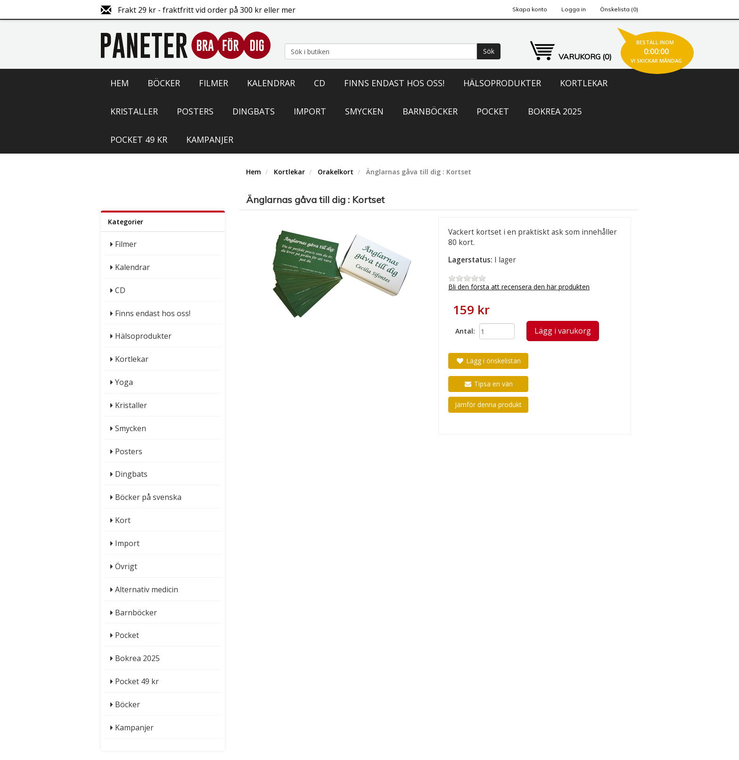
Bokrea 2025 (555, 111)
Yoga (124, 382)
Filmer (213, 83)
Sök (488, 51)
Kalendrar (271, 83)
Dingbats (253, 111)
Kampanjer (209, 139)
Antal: (463, 331)
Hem (119, 83)
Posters (195, 111)
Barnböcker (430, 111)
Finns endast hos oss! (394, 83)
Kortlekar (584, 83)
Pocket (492, 111)
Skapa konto (529, 9)
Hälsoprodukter (502, 83)
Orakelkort (335, 171)
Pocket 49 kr (138, 139)
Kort (123, 520)
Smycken (364, 111)
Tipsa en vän (488, 383)
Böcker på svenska (148, 497)
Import (310, 111)
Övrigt (126, 566)
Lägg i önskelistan (488, 360)
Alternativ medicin (146, 589)
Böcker (164, 83)
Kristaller (134, 111)
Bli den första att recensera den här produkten (519, 286)
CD (319, 83)
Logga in (573, 9)
